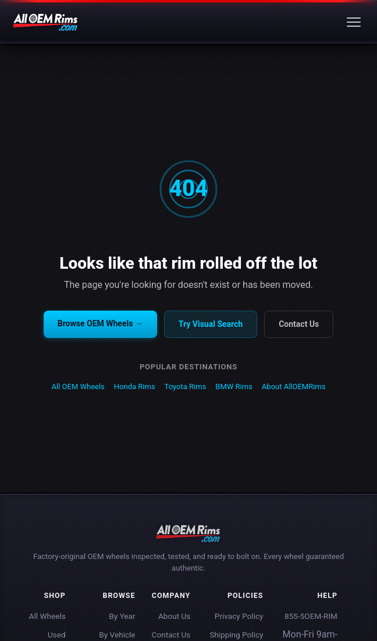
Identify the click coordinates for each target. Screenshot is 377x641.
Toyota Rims (186, 386)
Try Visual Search (211, 324)
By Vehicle (117, 634)
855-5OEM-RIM (310, 616)
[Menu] (353, 22)
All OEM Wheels (78, 386)
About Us (174, 616)
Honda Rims (134, 386)
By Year (122, 616)
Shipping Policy (236, 634)
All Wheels (47, 616)
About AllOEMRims (294, 386)
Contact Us (299, 324)
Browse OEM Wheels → (100, 323)
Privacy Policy (239, 616)
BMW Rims (233, 386)
